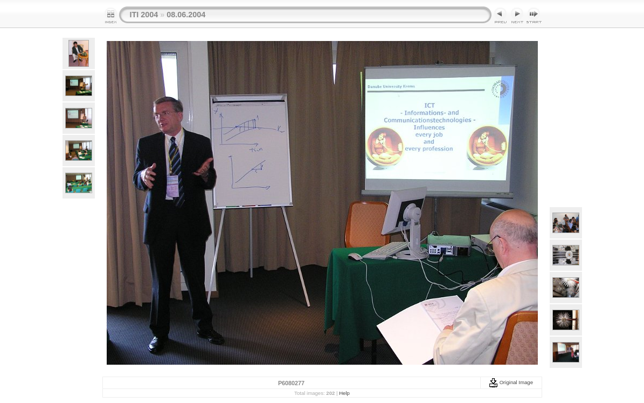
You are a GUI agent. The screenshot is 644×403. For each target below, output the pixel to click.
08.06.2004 (186, 14)
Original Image (511, 382)
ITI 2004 (144, 14)
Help (344, 393)
